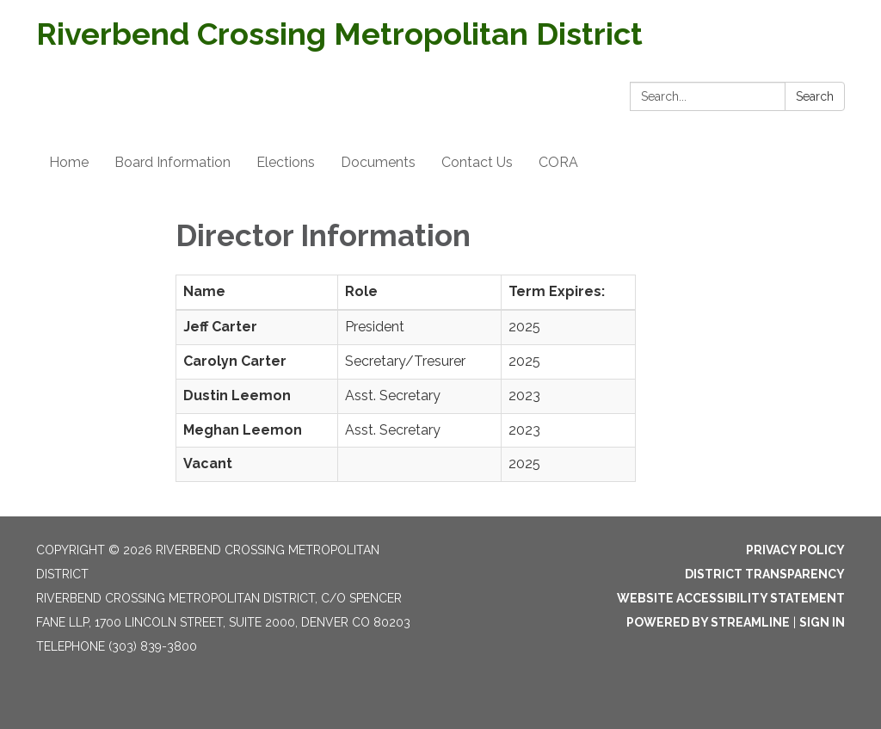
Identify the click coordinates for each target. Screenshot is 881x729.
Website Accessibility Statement (731, 598)
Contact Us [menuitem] (477, 162)
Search (815, 96)
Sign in (822, 622)
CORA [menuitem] (558, 162)
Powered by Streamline (708, 622)
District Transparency (765, 574)
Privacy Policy (795, 550)
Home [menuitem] (69, 162)
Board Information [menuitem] (172, 162)
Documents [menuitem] (378, 162)
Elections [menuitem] (285, 162)
